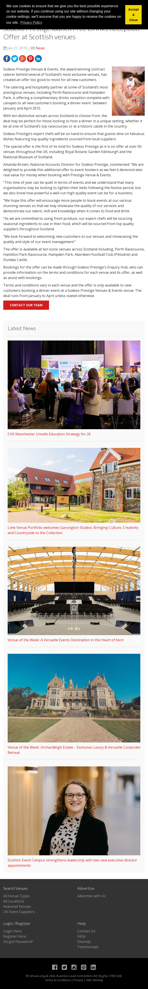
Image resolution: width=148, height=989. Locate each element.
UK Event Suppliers (19, 911)
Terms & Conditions (58, 980)
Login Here (12, 931)
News (40, 48)
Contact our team (26, 305)
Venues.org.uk (38, 976)
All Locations (13, 901)
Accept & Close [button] (133, 15)
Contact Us (86, 931)
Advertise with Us (91, 896)
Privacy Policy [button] (31, 22)
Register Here (14, 936)
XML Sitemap (94, 980)
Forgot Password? (18, 941)
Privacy (78, 980)
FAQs (81, 936)
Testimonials (88, 946)
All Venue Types (16, 896)
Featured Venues (17, 906)
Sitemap (84, 941)
